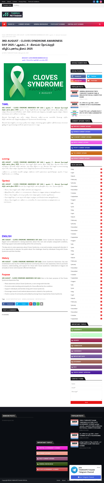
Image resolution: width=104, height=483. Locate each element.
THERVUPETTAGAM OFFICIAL (19, 480)
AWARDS (76, 340)
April (86, 173)
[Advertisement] (67, 14)
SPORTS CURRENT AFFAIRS (81, 148)
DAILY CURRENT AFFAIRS (46, 459)
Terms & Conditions (33, 1)
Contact (15, 1)
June (86, 207)
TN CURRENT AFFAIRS (80, 153)
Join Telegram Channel (86, 477)
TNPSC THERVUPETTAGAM (10, 53)
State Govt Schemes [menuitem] (58, 24)
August (86, 200)
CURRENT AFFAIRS (44, 453)
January (86, 183)
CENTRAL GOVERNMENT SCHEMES (49, 448)
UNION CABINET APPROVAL (81, 372)
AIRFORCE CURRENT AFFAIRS (82, 126)
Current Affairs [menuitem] (24, 24)
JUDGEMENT (77, 362)
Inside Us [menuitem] (11, 24)
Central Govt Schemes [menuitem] (76, 24)
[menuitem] (4, 24)
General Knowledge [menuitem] (41, 24)
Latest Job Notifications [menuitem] (12, 29)
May (86, 169)
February (86, 179)
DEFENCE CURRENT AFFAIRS (81, 132)
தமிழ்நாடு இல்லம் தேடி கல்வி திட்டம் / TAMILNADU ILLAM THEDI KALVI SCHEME (90, 444)
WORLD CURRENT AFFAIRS (81, 158)
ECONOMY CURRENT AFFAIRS (82, 137)
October (86, 193)
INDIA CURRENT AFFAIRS (80, 142)
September (86, 196)
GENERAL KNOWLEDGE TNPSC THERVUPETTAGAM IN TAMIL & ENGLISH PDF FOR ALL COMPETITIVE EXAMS (91, 94)
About (9, 1)
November (86, 190)
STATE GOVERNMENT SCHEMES (49, 469)
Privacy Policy (22, 1)
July (86, 203)
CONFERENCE (77, 351)
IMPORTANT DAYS (11, 35)
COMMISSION (77, 346)
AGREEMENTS (77, 330)
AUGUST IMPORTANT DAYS (13, 299)
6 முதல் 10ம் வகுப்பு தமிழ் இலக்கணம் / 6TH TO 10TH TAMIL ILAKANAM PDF (91, 112)
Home (3, 1)
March (86, 176)
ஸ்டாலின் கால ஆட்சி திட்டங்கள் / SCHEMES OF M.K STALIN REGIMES (90, 104)
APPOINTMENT (78, 335)
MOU (75, 367)
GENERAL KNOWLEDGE (28, 299)
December (86, 186)
